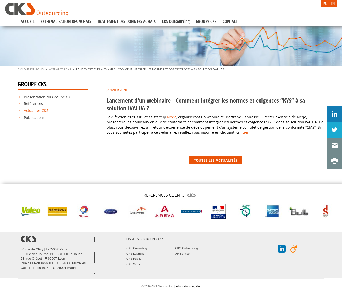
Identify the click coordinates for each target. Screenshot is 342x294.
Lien (245, 132)
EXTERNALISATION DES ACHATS (66, 21)
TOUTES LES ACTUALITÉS (215, 160)
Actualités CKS (60, 69)
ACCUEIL (28, 21)
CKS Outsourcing (176, 21)
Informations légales (187, 286)
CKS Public (133, 258)
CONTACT (230, 21)
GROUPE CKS (206, 21)
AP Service (182, 253)
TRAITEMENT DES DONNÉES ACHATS (126, 21)
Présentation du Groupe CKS (48, 97)
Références (33, 103)
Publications (34, 117)
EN (333, 3)
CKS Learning (135, 253)
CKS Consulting (136, 248)
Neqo (171, 116)
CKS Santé (133, 264)
